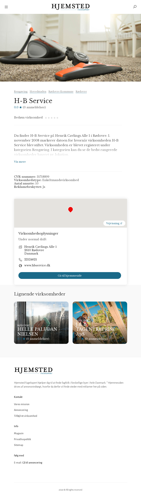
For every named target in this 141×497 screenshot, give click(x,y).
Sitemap (18, 445)
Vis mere (20, 161)
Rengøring (21, 91)
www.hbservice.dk (37, 265)
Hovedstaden (38, 91)
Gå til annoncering (32, 462)
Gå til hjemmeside (70, 275)
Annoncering (21, 410)
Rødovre (81, 91)
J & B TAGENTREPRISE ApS (95, 329)
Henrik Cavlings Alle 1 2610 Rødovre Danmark (40, 250)
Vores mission (21, 404)
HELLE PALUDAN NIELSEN (37, 332)
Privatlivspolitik (22, 439)
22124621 (30, 259)
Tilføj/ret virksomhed (25, 416)
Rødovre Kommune (60, 91)
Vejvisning (114, 223)
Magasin (18, 433)
